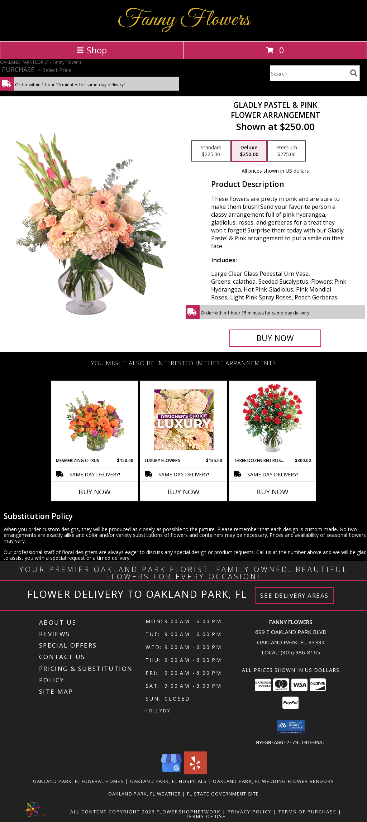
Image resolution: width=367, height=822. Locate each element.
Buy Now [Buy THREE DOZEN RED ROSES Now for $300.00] (272, 491)
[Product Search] (308, 73)
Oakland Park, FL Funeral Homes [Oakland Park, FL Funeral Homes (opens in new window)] (78, 781)
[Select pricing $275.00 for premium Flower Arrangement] (286, 151)
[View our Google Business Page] (171, 772)
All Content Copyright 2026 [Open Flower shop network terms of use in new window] (112, 811)
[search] (353, 73)
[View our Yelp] (195, 772)
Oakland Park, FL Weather (144, 793)
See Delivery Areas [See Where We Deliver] (294, 595)
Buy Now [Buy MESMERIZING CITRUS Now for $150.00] (94, 491)
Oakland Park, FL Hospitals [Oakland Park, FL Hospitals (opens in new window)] (168, 781)
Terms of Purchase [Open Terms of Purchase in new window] (307, 811)
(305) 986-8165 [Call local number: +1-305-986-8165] (300, 652)
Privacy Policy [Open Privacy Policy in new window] (250, 811)
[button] (291, 727)
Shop (92, 50)
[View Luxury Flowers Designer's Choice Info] (184, 419)
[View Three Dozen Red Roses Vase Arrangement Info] (272, 419)
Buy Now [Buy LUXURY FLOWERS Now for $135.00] (183, 491)
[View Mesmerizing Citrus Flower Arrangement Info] (95, 419)
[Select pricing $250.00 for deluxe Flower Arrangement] (249, 151)
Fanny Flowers (184, 19)
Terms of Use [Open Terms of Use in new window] (206, 816)
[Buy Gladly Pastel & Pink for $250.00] (275, 338)
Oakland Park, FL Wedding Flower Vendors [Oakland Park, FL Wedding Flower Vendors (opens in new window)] (273, 781)
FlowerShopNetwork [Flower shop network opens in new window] (189, 811)
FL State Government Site (223, 793)
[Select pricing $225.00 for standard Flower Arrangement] (211, 151)
